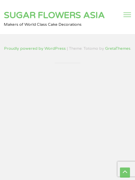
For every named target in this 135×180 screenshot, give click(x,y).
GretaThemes (117, 48)
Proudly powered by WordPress (35, 48)
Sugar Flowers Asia (54, 15)
